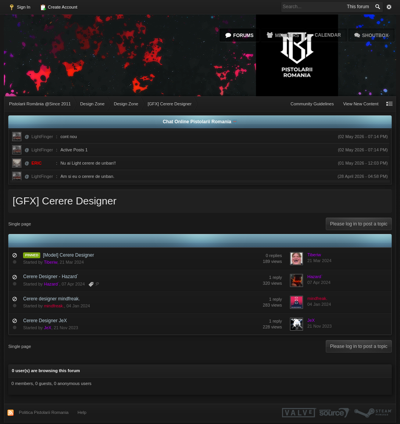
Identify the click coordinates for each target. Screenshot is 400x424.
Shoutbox (375, 35)
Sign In (19, 7)
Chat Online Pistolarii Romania (198, 121)
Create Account (58, 7)
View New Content (360, 103)
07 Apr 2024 (318, 282)
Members (287, 35)
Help (82, 412)
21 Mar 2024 (319, 260)
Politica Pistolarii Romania (43, 412)
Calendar (327, 35)
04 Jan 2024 (319, 304)
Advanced (389, 7)
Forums (243, 35)
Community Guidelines (312, 103)
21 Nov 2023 (319, 326)
